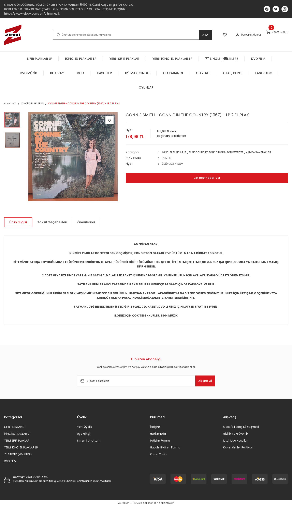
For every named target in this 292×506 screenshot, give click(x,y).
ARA (190, 34)
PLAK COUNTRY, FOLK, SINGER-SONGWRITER (223, 152)
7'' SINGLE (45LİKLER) (18, 454)
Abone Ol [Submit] (202, 381)
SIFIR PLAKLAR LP (14, 427)
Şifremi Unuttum (89, 441)
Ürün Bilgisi (18, 222)
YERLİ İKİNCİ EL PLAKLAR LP (21, 447)
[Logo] (12, 35)
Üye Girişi (83, 434)
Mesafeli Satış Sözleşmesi (241, 427)
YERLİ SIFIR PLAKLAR (16, 441)
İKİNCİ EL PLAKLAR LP (176, 152)
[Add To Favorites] (109, 120)
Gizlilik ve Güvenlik (235, 434)
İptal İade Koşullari (235, 441)
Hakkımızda (158, 434)
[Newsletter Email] (146, 380)
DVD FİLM (10, 461)
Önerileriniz (86, 222)
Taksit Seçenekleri (52, 222)
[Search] (124, 35)
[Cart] (273, 35)
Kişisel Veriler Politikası (238, 447)
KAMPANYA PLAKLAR (271, 152)
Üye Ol (245, 34)
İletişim (155, 427)
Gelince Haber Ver (207, 177)
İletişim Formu (160, 441)
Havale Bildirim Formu (165, 447)
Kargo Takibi (158, 454)
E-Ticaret (136, 503)
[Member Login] (225, 35)
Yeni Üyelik (84, 427)
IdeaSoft (123, 503)
